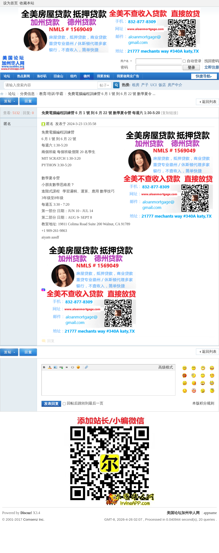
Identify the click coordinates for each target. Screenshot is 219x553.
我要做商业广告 (128, 76)
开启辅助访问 (215, 3)
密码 (124, 67)
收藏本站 (27, 3)
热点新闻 (23, 76)
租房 (135, 85)
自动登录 (192, 61)
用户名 (124, 61)
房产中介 (175, 85)
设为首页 (10, 3)
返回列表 (209, 102)
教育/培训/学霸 (51, 94)
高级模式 (165, 367)
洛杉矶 (42, 76)
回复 (51, 341)
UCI (153, 85)
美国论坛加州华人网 (2, 93)
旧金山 (58, 76)
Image (55, 367)
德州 (86, 76)
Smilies (78, 367)
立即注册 (211, 67)
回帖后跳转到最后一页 (83, 403)
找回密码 (211, 61)
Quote (67, 367)
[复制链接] (169, 113)
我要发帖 (103, 76)
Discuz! (26, 513)
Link (61, 367)
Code (72, 367)
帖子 (103, 85)
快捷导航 (203, 76)
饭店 (162, 85)
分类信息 (27, 94)
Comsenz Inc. (33, 519)
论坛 (7, 76)
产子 (145, 85)
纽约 (73, 76)
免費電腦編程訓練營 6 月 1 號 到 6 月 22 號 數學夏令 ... (111, 94)
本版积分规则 (203, 403)
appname (210, 513)
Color (49, 367)
